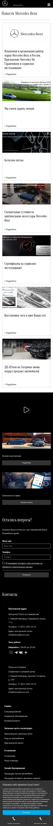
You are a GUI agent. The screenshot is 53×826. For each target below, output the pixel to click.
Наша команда (11, 761)
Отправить (26, 575)
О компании (9, 756)
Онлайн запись (27, 502)
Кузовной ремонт (12, 721)
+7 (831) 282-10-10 (26, 627)
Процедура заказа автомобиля (18, 774)
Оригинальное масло (13, 743)
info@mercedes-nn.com (18, 635)
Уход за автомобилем (14, 738)
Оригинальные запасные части (18, 734)
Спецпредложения (12, 711)
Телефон (6, 552)
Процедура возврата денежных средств (22, 778)
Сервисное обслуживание (16, 716)
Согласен (26, 813)
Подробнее (26, 463)
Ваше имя (6, 541)
